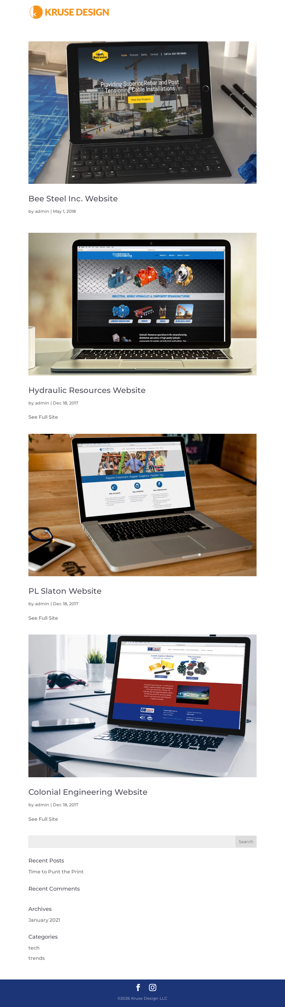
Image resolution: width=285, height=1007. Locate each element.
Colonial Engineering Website (87, 792)
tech (34, 948)
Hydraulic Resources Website (87, 390)
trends (36, 958)
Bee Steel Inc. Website (73, 198)
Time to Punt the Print (56, 872)
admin (42, 211)
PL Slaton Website (65, 591)
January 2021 (44, 920)
